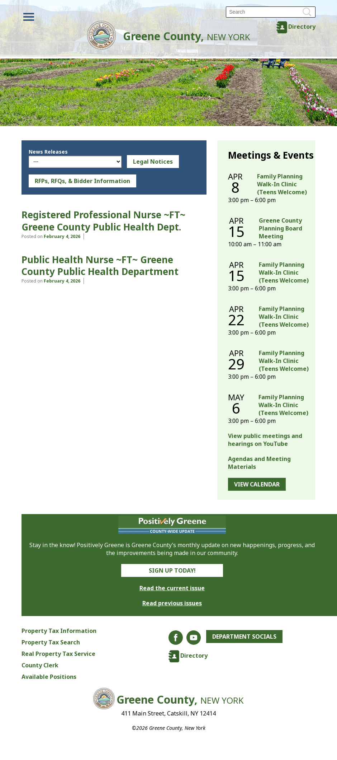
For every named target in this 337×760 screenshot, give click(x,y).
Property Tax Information (59, 631)
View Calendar (257, 484)
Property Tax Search (51, 642)
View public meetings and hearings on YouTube (265, 440)
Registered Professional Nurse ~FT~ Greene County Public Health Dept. (103, 220)
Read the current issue (172, 588)
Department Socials (244, 636)
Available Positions (49, 677)
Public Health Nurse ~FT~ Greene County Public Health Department (100, 265)
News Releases (48, 151)
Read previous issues (172, 603)
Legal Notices (153, 161)
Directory (301, 27)
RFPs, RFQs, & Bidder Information (82, 181)
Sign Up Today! (172, 570)
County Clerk (40, 665)
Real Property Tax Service (58, 654)
